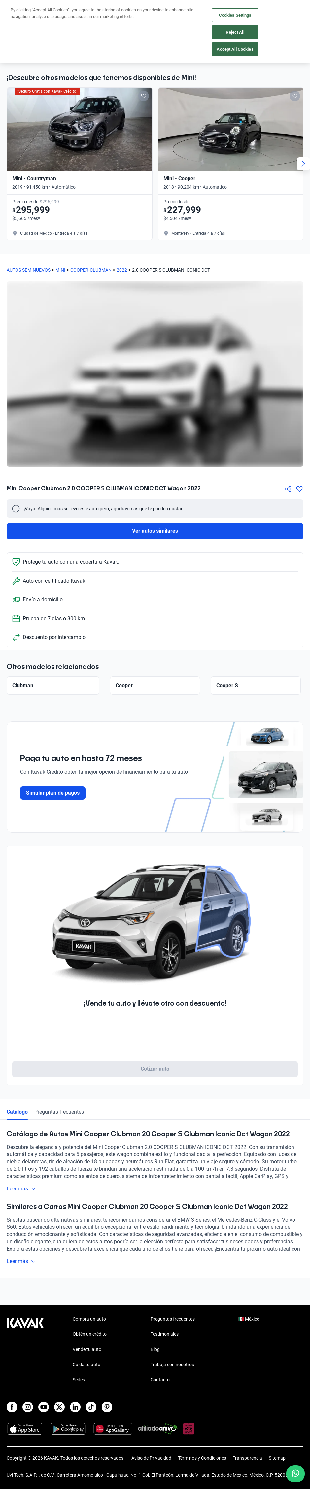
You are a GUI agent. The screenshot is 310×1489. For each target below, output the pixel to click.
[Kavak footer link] (25, 1350)
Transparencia (247, 1458)
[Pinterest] (107, 1407)
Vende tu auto (87, 1349)
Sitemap (277, 1458)
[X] (59, 1407)
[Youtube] (43, 1407)
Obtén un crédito (90, 1334)
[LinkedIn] (75, 1407)
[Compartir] (288, 489)
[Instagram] (27, 1407)
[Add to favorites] (143, 96)
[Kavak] (16, 9)
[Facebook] (12, 1407)
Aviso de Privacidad (151, 1458)
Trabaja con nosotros (172, 1364)
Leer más (21, 1189)
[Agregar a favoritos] (299, 489)
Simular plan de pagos (53, 793)
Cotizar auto (155, 1069)
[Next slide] (303, 163)
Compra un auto (89, 1319)
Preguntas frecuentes (59, 1112)
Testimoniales (165, 1334)
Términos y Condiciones (202, 1458)
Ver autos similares (155, 531)
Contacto (160, 1379)
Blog (155, 1349)
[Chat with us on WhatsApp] (295, 1473)
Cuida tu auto (86, 1364)
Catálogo (17, 1112)
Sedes (79, 1379)
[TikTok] (91, 1407)
